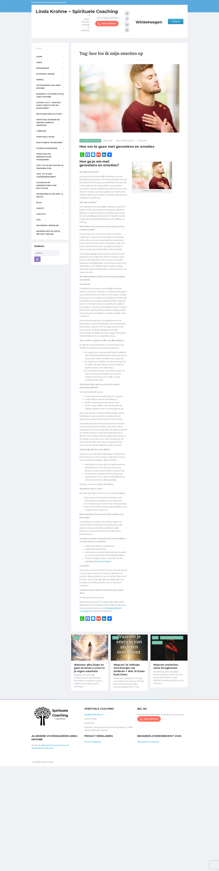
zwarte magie (103, 561)
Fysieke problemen (46, 148)
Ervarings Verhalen (47, 225)
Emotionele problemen (49, 142)
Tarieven (41, 131)
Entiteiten (157, 643)
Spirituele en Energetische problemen (43, 157)
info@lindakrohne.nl (93, 714)
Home (39, 56)
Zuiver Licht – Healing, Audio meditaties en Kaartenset (48, 105)
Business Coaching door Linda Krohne (50, 95)
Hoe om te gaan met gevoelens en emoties (116, 147)
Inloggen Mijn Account (49, 114)
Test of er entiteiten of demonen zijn (50, 166)
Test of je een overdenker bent (46, 175)
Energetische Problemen (171, 638)
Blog (76, 638)
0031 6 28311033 (107, 23)
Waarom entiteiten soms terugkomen (165, 666)
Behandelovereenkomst (148, 742)
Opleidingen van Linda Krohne (48, 86)
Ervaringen (42, 68)
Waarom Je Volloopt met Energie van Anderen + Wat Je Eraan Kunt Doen (129, 669)
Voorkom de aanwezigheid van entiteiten (46, 185)
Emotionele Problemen (90, 141)
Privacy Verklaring (92, 742)
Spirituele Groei (45, 137)
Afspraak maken (45, 74)
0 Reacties (142, 140)
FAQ (38, 220)
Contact (41, 214)
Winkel (40, 79)
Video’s (40, 208)
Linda (39, 62)
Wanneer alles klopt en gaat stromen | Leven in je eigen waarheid (89, 668)
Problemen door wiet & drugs (49, 195)
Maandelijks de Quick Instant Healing (48, 232)
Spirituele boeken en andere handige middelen (48, 122)
